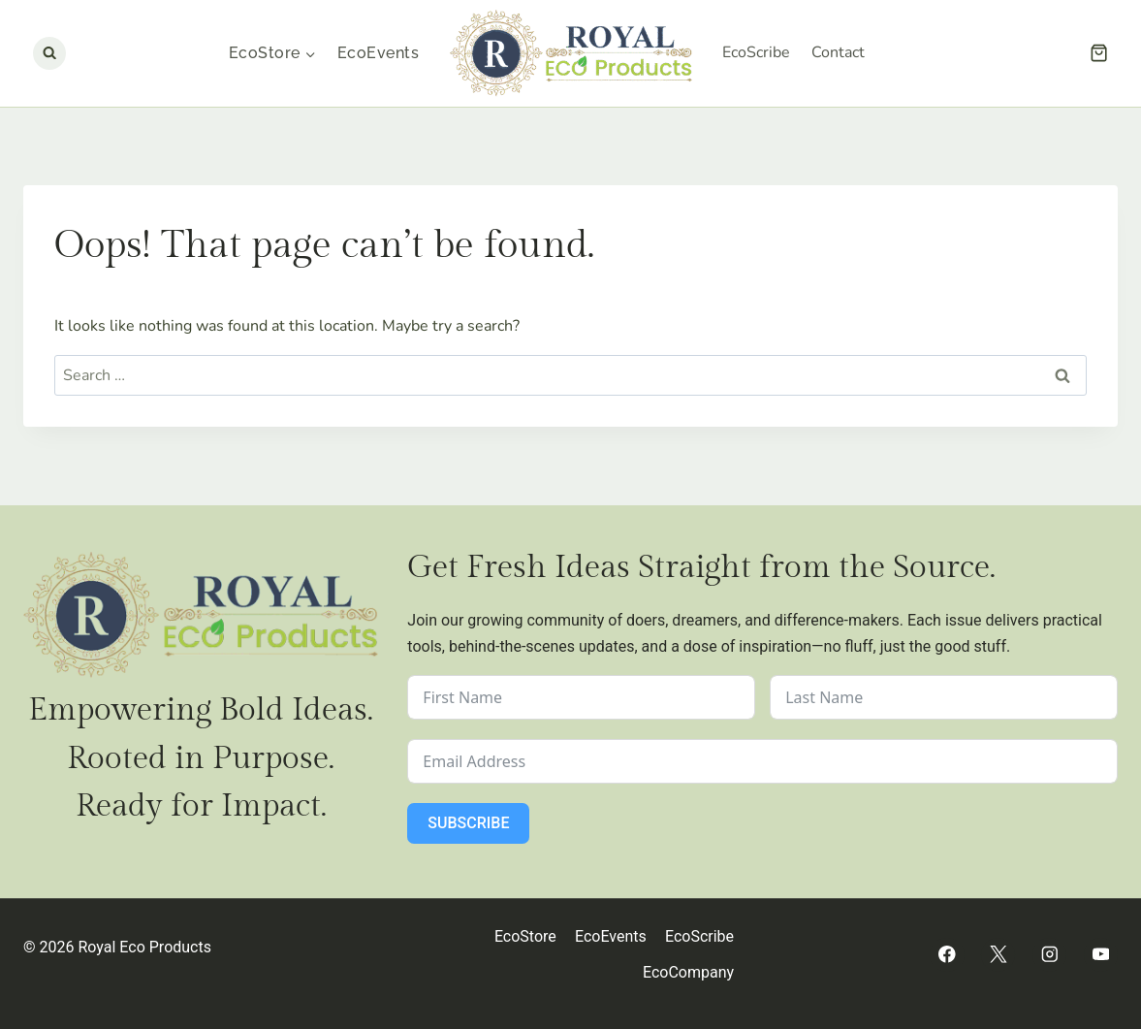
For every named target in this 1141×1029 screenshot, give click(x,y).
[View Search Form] (49, 53)
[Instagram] (1049, 955)
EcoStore (525, 936)
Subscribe (468, 823)
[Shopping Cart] (1099, 53)
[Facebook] (947, 955)
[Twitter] (998, 955)
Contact (838, 52)
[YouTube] (1101, 955)
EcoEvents (378, 53)
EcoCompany (688, 972)
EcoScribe (756, 52)
